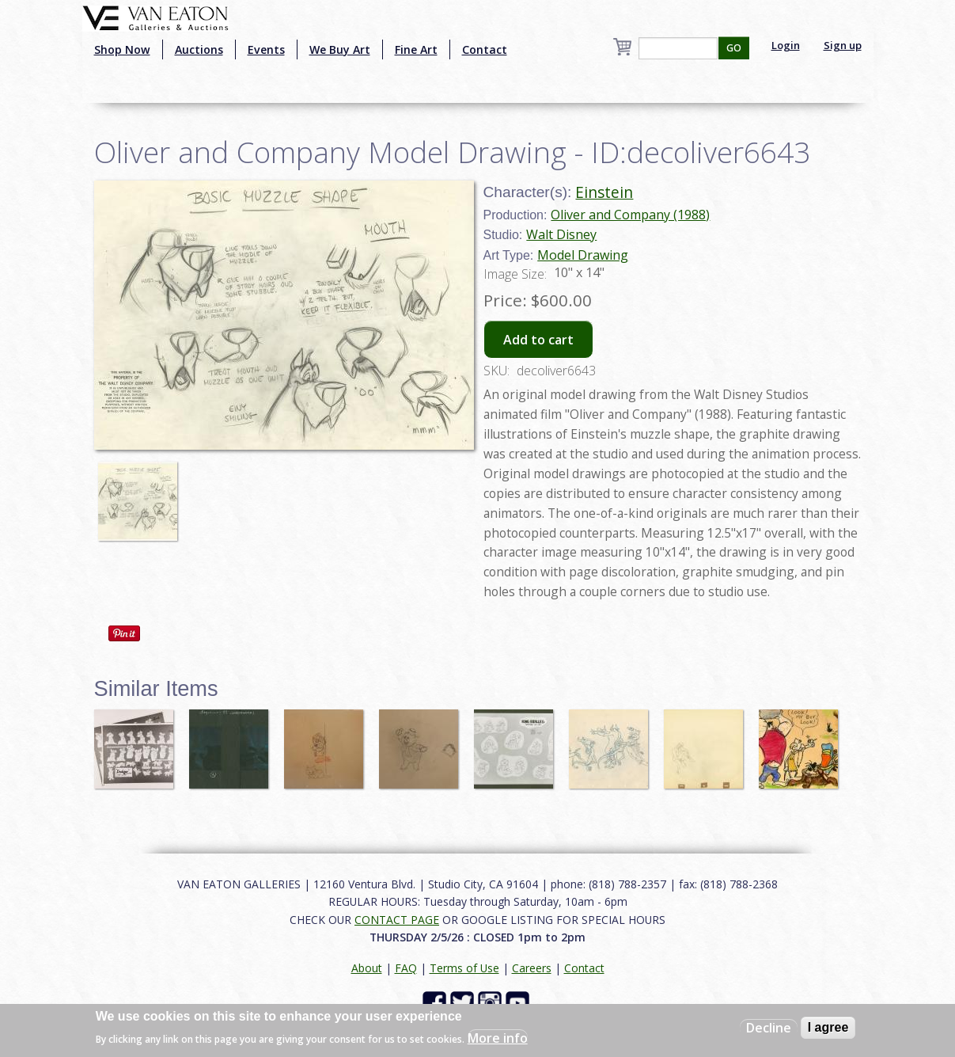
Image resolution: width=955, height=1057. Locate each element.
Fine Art (416, 49)
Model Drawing (582, 255)
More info (498, 1038)
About (366, 967)
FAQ (406, 967)
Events (266, 49)
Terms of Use (464, 967)
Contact (484, 49)
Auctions (199, 49)
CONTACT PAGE (396, 919)
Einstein (604, 192)
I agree (828, 1027)
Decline (768, 1027)
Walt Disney (561, 234)
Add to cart (538, 339)
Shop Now (122, 49)
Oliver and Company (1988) (630, 214)
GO (733, 48)
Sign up (843, 45)
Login (785, 45)
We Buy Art (339, 49)
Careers (531, 967)
